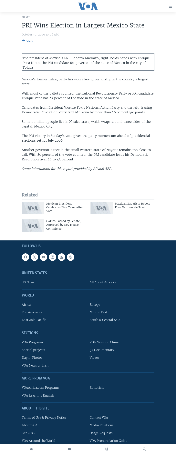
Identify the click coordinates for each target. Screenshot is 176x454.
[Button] (27, 41)
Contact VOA (99, 417)
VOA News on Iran (35, 365)
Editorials (97, 387)
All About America (103, 282)
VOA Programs (32, 342)
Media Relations (102, 425)
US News (28, 282)
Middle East (98, 312)
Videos (94, 357)
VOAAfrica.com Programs (40, 387)
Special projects (33, 350)
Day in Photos (32, 357)
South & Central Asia (105, 320)
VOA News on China (104, 342)
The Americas (32, 312)
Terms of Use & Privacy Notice (44, 417)
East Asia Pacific (34, 320)
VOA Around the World (38, 441)
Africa (26, 305)
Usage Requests (101, 433)
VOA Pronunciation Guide (108, 441)
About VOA (30, 425)
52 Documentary (102, 350)
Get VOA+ (29, 433)
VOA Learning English (38, 395)
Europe (95, 305)
